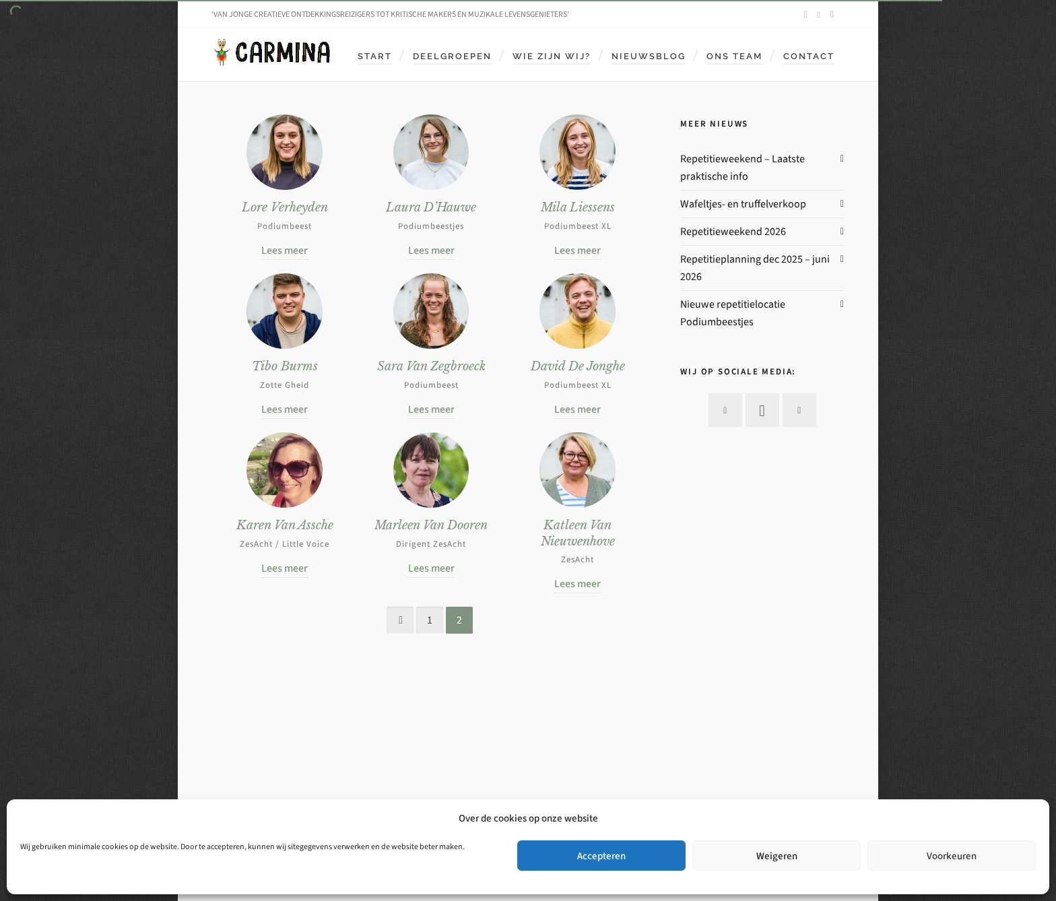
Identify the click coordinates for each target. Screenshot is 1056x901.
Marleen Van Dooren (431, 525)
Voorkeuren (952, 856)
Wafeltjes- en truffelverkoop (743, 204)
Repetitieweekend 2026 (733, 231)
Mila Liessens (578, 207)
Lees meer (284, 250)
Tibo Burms (285, 366)
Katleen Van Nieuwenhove (578, 533)
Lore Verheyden (285, 207)
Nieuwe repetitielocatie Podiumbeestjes (732, 313)
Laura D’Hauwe (431, 207)
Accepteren (601, 856)
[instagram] (821, 14)
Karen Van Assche (284, 525)
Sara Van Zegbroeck (431, 366)
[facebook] (807, 15)
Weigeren (776, 856)
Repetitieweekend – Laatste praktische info (742, 167)
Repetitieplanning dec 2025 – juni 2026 (755, 267)
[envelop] (834, 15)
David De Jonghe (578, 366)
